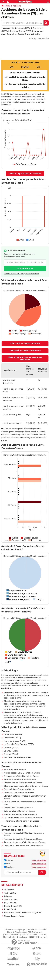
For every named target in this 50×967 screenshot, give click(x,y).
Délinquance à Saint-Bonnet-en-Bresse (21, 776)
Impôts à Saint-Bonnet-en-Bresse (19, 792)
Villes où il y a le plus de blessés (25, 350)
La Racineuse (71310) (13, 734)
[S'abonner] (25, 872)
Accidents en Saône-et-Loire (17, 757)
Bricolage (9, 867)
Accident (17, 6)
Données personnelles (12, 934)
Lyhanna (8, 896)
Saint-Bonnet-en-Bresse (15, 769)
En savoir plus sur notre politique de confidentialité (21, 274)
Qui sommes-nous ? (11, 930)
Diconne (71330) (11, 754)
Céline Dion (9, 889)
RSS (29, 932)
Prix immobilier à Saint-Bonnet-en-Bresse (23, 817)
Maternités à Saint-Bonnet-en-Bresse (21, 814)
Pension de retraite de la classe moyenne (22, 912)
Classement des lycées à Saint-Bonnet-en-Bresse (26, 786)
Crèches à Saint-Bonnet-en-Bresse (19, 811)
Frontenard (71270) (12, 738)
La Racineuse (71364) (21, 28)
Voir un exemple (39, 860)
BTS (38, 67)
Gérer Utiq (42, 934)
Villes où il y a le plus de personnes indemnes (25, 358)
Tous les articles (20, 932)
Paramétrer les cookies (29, 934)
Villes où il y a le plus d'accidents (25, 173)
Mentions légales (9, 937)
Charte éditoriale (32, 930)
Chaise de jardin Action (14, 916)
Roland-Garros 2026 (13, 906)
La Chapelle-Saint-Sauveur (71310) (19, 744)
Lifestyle (8, 860)
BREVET (25, 67)
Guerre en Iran (10, 899)
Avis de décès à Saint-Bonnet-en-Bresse (22, 773)
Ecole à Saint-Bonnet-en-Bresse (18, 808)
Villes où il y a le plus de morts (25, 343)
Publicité (43, 930)
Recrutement (37, 932)
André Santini (10, 893)
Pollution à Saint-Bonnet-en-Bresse (20, 779)
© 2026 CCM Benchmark (37, 937)
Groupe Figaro (22, 937)
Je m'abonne (23, 268)
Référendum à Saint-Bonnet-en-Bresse (21, 821)
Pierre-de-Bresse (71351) (20, 31)
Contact (11, 932)
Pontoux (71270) (11, 747)
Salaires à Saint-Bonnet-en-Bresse (19, 789)
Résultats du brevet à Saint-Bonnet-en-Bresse (24, 842)
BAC (12, 67)
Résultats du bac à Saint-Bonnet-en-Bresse (23, 839)
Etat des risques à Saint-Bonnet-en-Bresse (23, 783)
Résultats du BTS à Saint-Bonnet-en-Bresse (23, 845)
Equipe (22, 930)
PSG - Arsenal (10, 903)
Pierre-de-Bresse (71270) (15, 741)
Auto (8, 6)
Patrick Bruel (10, 909)
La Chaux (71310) (11, 751)
